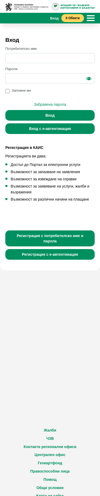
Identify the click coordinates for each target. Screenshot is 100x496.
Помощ (50, 479)
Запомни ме (21, 90)
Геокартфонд (50, 463)
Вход (50, 115)
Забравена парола (50, 104)
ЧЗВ (50, 438)
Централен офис (50, 455)
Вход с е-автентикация (50, 129)
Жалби (50, 430)
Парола (11, 69)
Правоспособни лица (50, 471)
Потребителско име (21, 49)
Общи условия (50, 488)
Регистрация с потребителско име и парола (50, 238)
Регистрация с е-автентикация (50, 254)
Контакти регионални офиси (50, 447)
